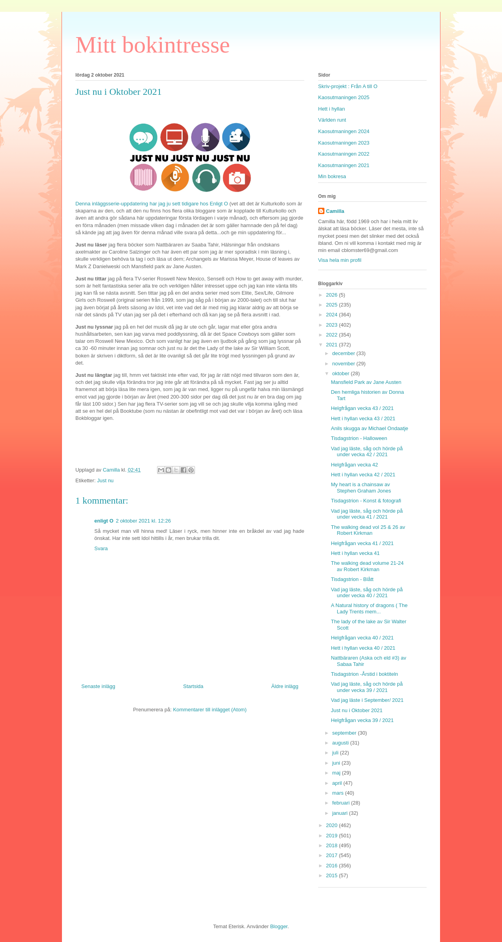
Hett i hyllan (331, 109)
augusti (341, 743)
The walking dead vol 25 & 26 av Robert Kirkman (368, 530)
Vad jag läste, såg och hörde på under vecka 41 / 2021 (367, 514)
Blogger (278, 926)
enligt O (103, 521)
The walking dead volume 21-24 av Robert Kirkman (367, 566)
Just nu (105, 480)
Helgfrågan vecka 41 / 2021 (362, 543)
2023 (332, 325)
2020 (332, 825)
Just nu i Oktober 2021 (356, 710)
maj (337, 773)
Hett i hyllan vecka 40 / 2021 (363, 648)
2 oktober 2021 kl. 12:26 (143, 521)
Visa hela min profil (340, 260)
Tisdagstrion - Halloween (359, 438)
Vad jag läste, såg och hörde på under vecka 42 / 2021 (367, 452)
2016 (332, 866)
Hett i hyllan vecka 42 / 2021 (363, 475)
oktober (341, 373)
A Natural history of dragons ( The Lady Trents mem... (369, 608)
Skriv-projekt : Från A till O (347, 86)
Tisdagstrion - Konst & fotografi (366, 501)
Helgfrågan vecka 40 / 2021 (362, 638)
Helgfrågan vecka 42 (354, 465)
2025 (332, 305)
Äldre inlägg (284, 686)
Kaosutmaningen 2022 (343, 154)
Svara (101, 548)
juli (336, 753)
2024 (332, 315)
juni (337, 763)
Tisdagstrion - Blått (352, 579)
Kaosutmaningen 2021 (343, 165)
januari (340, 813)
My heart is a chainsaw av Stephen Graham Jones (361, 487)
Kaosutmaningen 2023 (343, 143)
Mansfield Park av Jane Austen (366, 382)
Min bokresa (332, 176)
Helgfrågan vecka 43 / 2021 (362, 408)
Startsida (193, 686)
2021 (332, 345)
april (337, 783)
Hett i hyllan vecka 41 (355, 553)
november (344, 364)
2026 (332, 295)
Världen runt (332, 120)
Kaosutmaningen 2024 (343, 131)
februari (341, 803)
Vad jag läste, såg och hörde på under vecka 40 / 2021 (367, 593)
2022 (332, 335)
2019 (332, 836)
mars (338, 793)
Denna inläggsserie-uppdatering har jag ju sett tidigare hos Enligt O (152, 204)
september (345, 733)
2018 (332, 845)
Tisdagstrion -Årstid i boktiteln (364, 674)
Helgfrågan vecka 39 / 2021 (362, 720)
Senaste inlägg (98, 686)
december (344, 353)
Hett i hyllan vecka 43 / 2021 (363, 418)
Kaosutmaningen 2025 (343, 97)
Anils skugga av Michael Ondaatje (369, 428)
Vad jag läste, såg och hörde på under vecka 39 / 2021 (367, 687)
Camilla (335, 211)
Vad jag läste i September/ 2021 (367, 700)
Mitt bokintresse (152, 45)
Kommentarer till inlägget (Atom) (209, 710)
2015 (332, 875)
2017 (332, 855)
